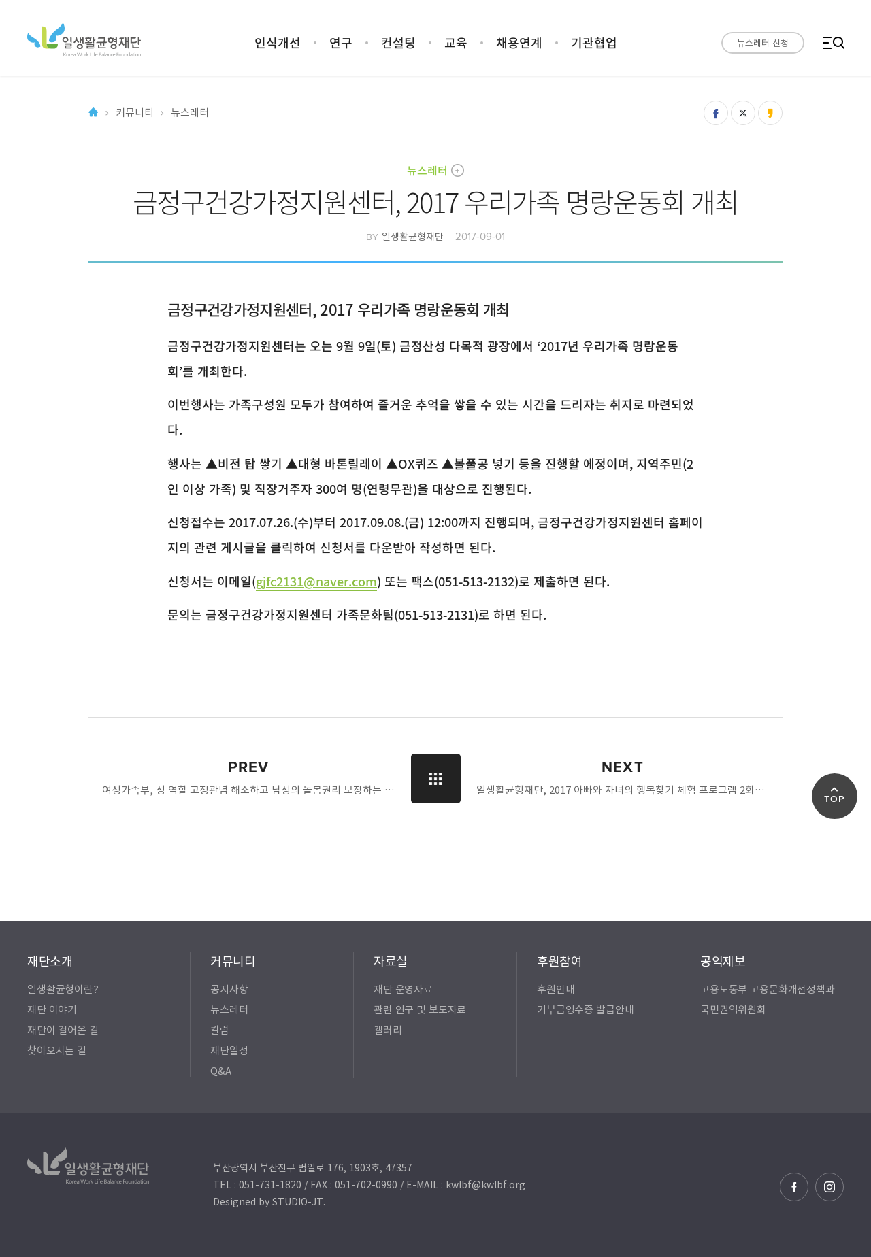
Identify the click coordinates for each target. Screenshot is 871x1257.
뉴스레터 (427, 170)
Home (93, 112)
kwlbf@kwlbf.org (485, 1184)
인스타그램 (829, 1187)
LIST (436, 778)
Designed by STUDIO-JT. (269, 1201)
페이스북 (794, 1187)
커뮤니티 (134, 112)
